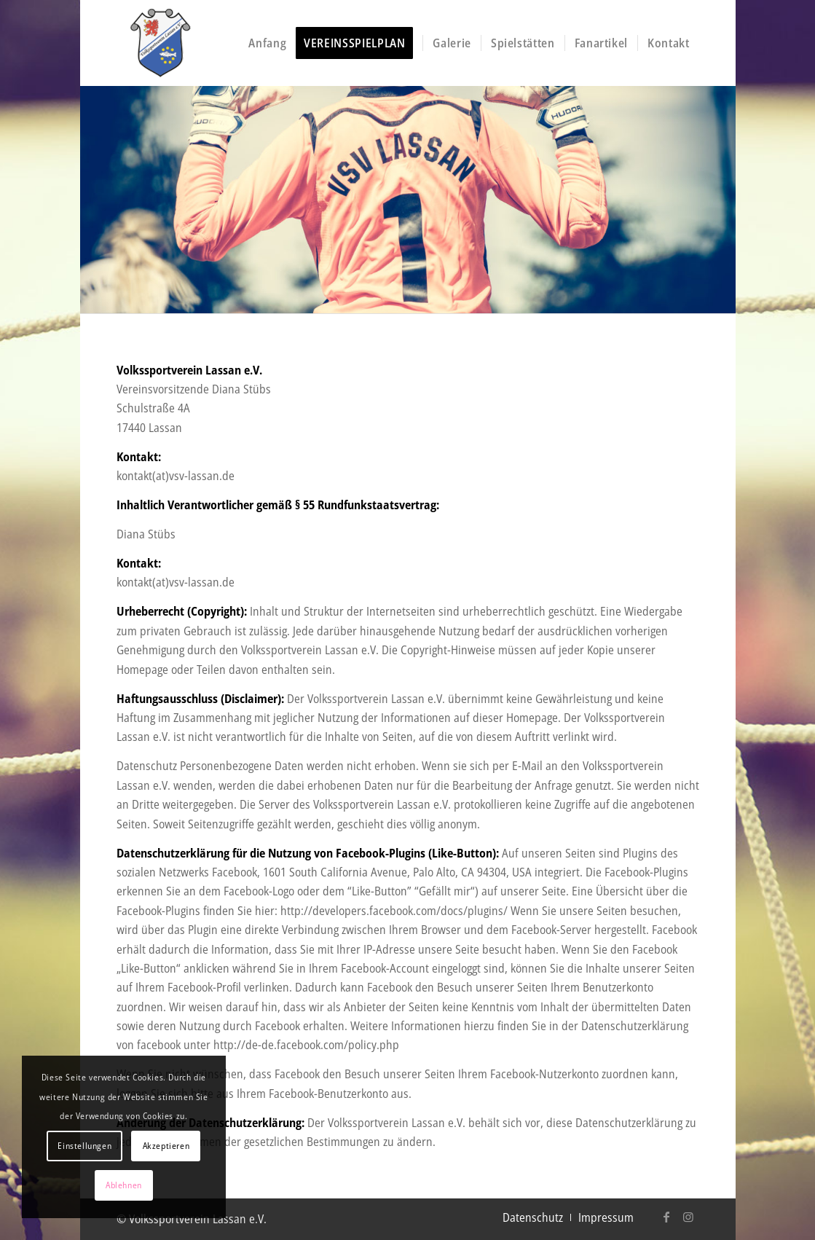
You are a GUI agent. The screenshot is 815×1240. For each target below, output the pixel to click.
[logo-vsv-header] (210, 43)
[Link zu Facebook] (666, 1217)
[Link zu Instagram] (688, 1217)
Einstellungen (84, 1145)
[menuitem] (267, 43)
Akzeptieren (166, 1145)
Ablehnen (124, 1185)
